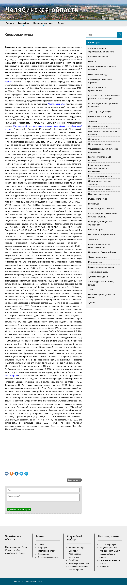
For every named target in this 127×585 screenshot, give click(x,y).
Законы (91, 290)
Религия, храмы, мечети (100, 176)
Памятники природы (98, 74)
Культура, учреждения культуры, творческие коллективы (99, 168)
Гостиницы (93, 204)
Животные (93, 239)
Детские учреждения (98, 277)
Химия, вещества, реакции (101, 267)
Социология (94, 139)
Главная (10, 23)
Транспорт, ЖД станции (99, 111)
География (23, 24)
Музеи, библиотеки (97, 199)
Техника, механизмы (98, 272)
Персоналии (43, 554)
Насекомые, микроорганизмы (102, 234)
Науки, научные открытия (100, 189)
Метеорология (95, 262)
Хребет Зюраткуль (107, 545)
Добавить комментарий (19, 509)
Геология (92, 61)
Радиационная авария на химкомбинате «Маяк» (109, 554)
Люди (61, 23)
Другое (91, 303)
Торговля (92, 121)
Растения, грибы (96, 229)
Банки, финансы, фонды (100, 116)
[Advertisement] (43, 450)
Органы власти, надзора (100, 144)
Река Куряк (73, 560)
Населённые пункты (43, 24)
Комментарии (74, 480)
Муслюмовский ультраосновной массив (32, 126)
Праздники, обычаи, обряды (102, 252)
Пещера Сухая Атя (108, 548)
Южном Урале (11, 376)
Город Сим (104, 567)
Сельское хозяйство (98, 126)
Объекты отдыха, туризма (101, 208)
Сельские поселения (98, 57)
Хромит (8, 82)
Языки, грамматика (97, 257)
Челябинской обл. (56, 104)
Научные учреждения (98, 194)
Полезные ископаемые (48, 557)
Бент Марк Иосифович (78, 563)
